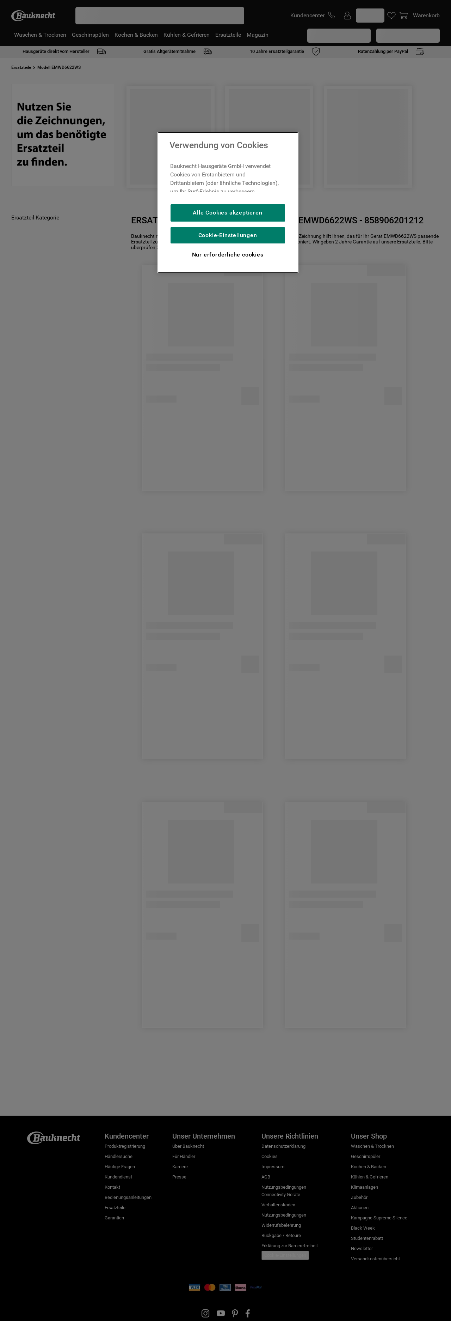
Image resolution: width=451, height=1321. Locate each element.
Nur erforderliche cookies (228, 254)
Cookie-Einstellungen (227, 235)
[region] (227, 202)
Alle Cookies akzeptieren (227, 212)
